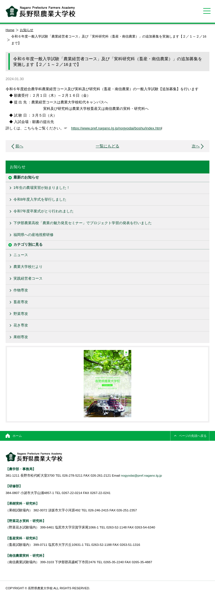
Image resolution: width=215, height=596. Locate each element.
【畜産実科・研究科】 (22, 538)
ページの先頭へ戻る (193, 435)
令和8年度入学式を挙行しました (39, 199)
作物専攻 (20, 290)
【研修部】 (14, 486)
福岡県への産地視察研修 (33, 235)
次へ (196, 146)
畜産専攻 (20, 302)
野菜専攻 (20, 314)
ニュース (20, 255)
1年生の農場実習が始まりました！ (41, 187)
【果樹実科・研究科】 (22, 503)
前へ (19, 146)
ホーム (17, 435)
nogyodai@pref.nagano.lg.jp (141, 475)
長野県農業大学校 (40, 11)
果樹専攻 (20, 337)
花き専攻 (20, 325)
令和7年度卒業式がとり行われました (43, 211)
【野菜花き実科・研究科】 (26, 521)
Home (10, 30)
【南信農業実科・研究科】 (26, 555)
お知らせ (26, 30)
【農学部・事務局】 (21, 469)
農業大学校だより (28, 267)
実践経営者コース (28, 278)
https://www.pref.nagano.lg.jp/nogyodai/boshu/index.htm (116, 128)
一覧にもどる (107, 146)
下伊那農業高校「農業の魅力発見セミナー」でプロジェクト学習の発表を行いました (82, 223)
